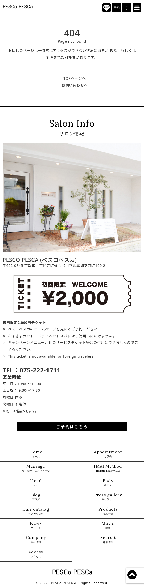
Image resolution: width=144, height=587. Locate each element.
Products (108, 511)
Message (36, 468)
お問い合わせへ (74, 85)
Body (108, 482)
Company (36, 539)
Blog (36, 497)
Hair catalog (35, 511)
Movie (108, 525)
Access (35, 554)
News (36, 525)
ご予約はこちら (72, 426)
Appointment (108, 454)
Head (35, 482)
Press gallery (108, 497)
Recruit (108, 539)
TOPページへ (74, 78)
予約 (117, 8)
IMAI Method (108, 468)
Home (35, 454)
